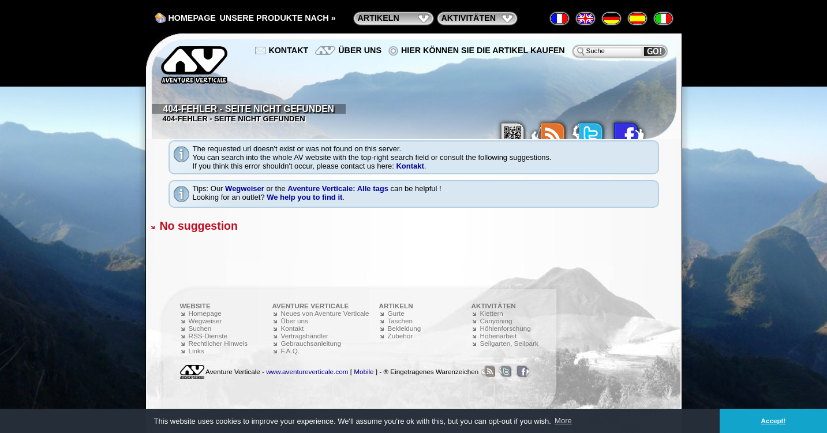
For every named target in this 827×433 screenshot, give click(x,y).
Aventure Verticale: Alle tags (337, 188)
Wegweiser (244, 188)
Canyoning (496, 320)
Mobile (363, 371)
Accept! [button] (773, 420)
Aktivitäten (468, 18)
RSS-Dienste (208, 335)
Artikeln (378, 18)
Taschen (400, 320)
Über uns (359, 50)
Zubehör (400, 335)
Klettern (491, 313)
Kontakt (410, 166)
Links (196, 350)
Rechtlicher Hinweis (218, 343)
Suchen (200, 328)
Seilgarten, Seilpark (509, 343)
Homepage (192, 18)
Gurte (396, 313)
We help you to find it (304, 197)
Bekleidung (404, 328)
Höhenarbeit (498, 335)
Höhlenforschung (505, 328)
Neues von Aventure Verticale (325, 313)
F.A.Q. (290, 350)
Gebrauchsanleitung (311, 343)
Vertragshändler (305, 335)
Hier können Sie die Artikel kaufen (483, 50)
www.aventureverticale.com (307, 371)
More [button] (563, 420)
